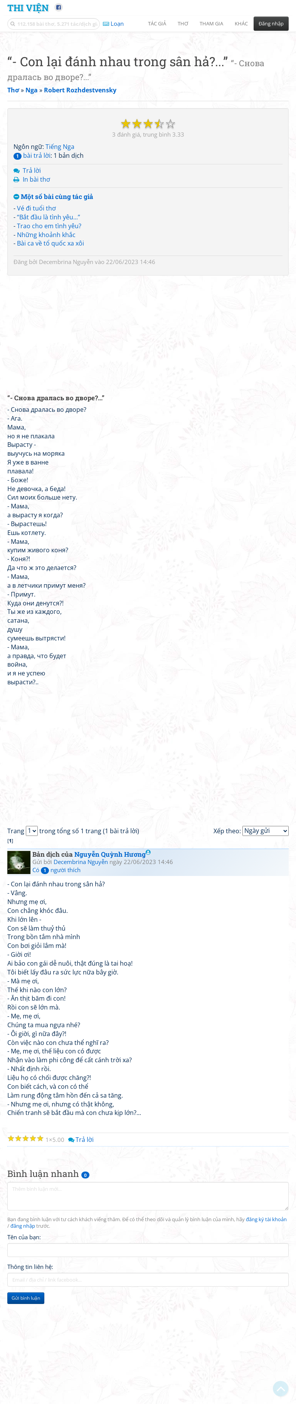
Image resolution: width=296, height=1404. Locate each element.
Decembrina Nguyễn (66, 369)
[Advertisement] (148, 90)
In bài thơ (36, 287)
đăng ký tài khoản (266, 1327)
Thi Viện (28, 7)
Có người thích (56, 977)
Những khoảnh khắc (46, 342)
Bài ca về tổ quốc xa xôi (50, 351)
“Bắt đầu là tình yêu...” (48, 325)
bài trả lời (31, 263)
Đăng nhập (271, 23)
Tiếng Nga (59, 254)
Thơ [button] (183, 23)
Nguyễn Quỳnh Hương (112, 962)
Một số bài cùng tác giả (53, 304)
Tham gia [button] (211, 23)
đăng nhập (22, 1333)
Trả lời (32, 278)
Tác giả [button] (157, 23)
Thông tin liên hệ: (30, 1374)
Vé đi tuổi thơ (36, 316)
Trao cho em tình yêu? (49, 333)
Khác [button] (241, 23)
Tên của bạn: (24, 1345)
